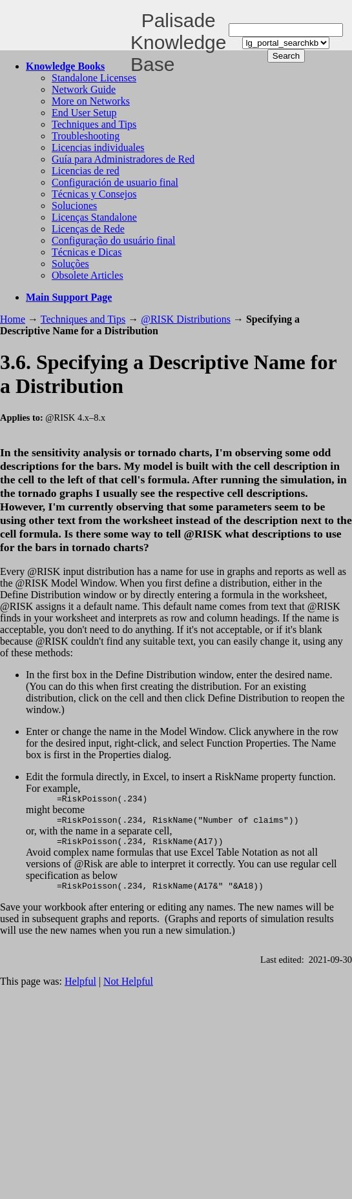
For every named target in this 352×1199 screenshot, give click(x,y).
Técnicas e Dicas (86, 252)
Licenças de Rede (88, 228)
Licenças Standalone (94, 217)
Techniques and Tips (94, 124)
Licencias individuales (98, 147)
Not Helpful (128, 988)
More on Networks (91, 101)
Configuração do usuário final (114, 240)
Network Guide (84, 89)
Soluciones (74, 205)
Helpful (80, 988)
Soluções (70, 263)
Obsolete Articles (87, 275)
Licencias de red (85, 170)
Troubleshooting (85, 135)
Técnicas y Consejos (94, 193)
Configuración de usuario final (115, 182)
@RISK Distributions (186, 319)
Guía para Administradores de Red (123, 159)
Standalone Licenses (94, 77)
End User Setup (84, 112)
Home (12, 319)
